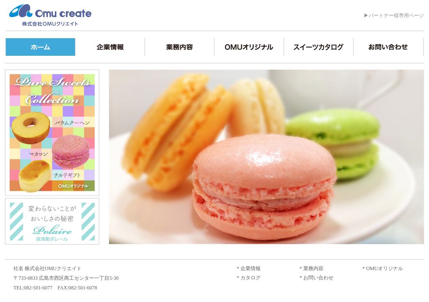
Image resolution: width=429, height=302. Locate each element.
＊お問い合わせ (315, 278)
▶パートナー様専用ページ (394, 15)
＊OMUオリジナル (382, 268)
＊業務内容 (310, 268)
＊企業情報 (248, 268)
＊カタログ (248, 278)
